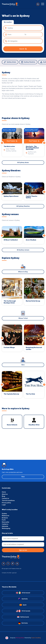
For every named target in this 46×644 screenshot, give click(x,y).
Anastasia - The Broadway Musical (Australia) (32, 148)
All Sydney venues (23, 250)
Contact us (5, 498)
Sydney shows (10, 62)
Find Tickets (12, 141)
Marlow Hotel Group (33, 301)
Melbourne (5, 515)
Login (4, 505)
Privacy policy (6, 502)
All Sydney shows (23, 162)
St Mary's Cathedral (11, 240)
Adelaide (5, 526)
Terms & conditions (8, 500)
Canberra (5, 524)
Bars (23, 365)
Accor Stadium (31, 240)
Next (44, 143)
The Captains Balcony (11, 394)
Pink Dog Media (20, 637)
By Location (8, 22)
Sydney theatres (28, 62)
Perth (4, 520)
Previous (2, 143)
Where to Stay (23, 272)
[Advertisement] (23, 446)
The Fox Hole (30, 394)
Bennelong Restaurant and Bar (34, 348)
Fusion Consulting (36, 637)
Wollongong (6, 528)
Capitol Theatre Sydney (31, 197)
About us (5, 494)
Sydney (4, 513)
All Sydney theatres (23, 206)
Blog (3, 496)
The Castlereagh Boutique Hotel (10, 302)
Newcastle (5, 522)
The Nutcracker (9, 146)
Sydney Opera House (11, 196)
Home (4, 492)
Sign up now (23, 550)
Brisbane (5, 518)
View (23, 476)
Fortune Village (9, 347)
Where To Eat (23, 318)
